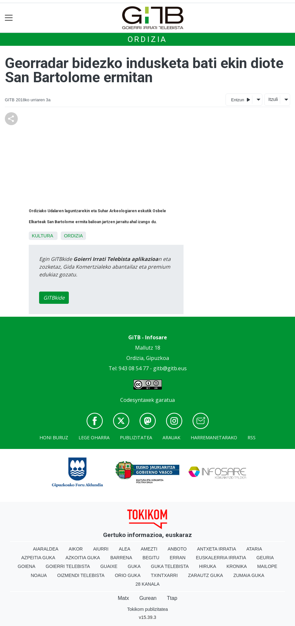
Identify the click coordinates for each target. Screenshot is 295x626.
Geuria (265, 557)
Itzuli (273, 99)
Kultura (42, 235)
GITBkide (54, 297)
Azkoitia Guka (83, 557)
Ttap (172, 598)
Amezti (149, 548)
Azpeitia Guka (38, 557)
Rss (252, 437)
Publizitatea (136, 437)
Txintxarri (164, 575)
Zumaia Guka (248, 575)
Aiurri (100, 548)
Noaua (39, 575)
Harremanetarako (214, 437)
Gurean (147, 598)
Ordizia (148, 39)
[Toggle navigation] (9, 18)
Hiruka (207, 566)
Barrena (121, 557)
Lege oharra (94, 437)
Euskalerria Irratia (221, 557)
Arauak (171, 437)
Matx (123, 598)
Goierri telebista (68, 566)
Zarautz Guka (205, 575)
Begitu (150, 557)
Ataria (254, 548)
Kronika (237, 566)
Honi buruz (53, 437)
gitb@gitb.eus (170, 368)
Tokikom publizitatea (147, 609)
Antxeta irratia (216, 548)
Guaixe (108, 566)
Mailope (267, 566)
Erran (177, 557)
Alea (125, 548)
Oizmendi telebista (81, 575)
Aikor (76, 548)
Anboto (177, 548)
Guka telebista (170, 566)
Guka (134, 566)
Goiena (26, 566)
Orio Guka (127, 575)
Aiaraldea (45, 548)
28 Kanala (147, 584)
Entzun (240, 99)
